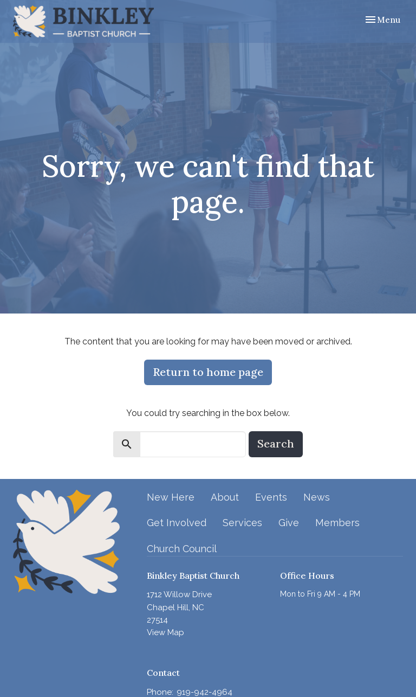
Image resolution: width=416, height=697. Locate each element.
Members (337, 522)
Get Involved (176, 522)
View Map (165, 632)
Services (242, 522)
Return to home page (208, 372)
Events (271, 497)
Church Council (182, 548)
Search (275, 443)
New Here (170, 497)
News (316, 497)
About (225, 497)
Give (288, 522)
